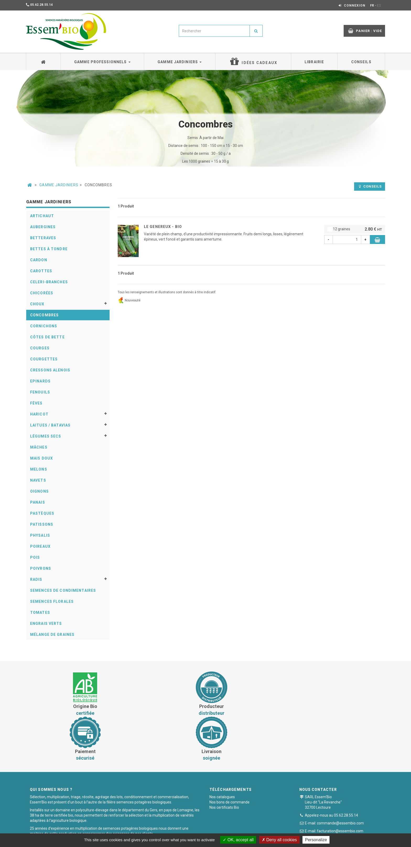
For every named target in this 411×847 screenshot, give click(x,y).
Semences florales (52, 601)
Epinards (40, 381)
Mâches (38, 447)
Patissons (41, 524)
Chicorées (41, 293)
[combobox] (214, 31)
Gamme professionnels (102, 62)
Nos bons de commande (229, 757)
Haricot (39, 414)
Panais (37, 502)
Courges (40, 348)
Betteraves (43, 238)
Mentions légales (240, 830)
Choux (37, 304)
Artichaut (42, 216)
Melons (38, 469)
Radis (36, 579)
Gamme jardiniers (180, 62)
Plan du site (271, 830)
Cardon (38, 260)
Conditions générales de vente (155, 830)
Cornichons (43, 326)
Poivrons (40, 568)
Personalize (316, 840)
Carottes (41, 271)
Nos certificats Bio (224, 762)
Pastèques (42, 513)
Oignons (39, 491)
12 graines (354, 229)
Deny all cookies (279, 840)
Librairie (314, 62)
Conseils (361, 62)
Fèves (36, 403)
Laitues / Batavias (50, 425)
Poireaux (40, 546)
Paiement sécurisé (203, 830)
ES (379, 5)
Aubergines (43, 227)
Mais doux (41, 458)
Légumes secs (45, 436)
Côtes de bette (47, 337)
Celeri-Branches (49, 282)
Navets (38, 480)
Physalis (40, 535)
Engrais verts (46, 623)
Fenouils (40, 392)
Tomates (40, 612)
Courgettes (44, 359)
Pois (35, 557)
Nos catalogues (222, 752)
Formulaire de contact (331, 795)
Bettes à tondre (49, 249)
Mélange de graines (52, 634)
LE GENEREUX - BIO (163, 227)
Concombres (44, 315)
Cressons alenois (50, 370)
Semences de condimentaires (63, 590)
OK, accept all (238, 840)
